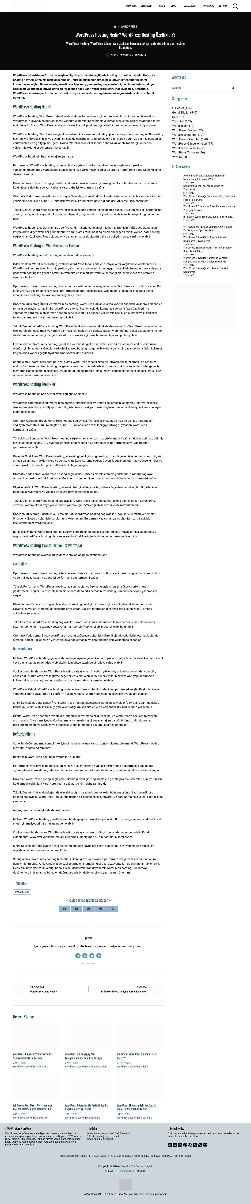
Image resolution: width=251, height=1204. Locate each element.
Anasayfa (131, 6)
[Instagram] (175, 1145)
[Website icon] (85, 955)
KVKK (103, 1156)
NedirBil (141, 1171)
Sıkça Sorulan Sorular (147, 1156)
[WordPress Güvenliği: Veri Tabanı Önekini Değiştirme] (176, 271)
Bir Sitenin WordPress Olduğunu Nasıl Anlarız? (208, 216)
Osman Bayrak (144, 1166)
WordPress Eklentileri (37, 1117)
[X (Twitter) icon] (91, 955)
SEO (175, 117)
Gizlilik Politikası (69, 1156)
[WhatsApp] (200, 1145)
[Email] (205, 1145)
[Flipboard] (112, 909)
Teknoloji (178, 121)
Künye (188, 1156)
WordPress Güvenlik (37, 1066)
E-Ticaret (178, 108)
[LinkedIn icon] (78, 955)
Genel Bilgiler (180, 112)
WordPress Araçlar (184, 130)
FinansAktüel (126, 1171)
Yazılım (177, 157)
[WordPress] (190, 1145)
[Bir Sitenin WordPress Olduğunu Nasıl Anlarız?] (140, 1036)
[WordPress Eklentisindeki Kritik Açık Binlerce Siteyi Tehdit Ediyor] (140, 1087)
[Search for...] (200, 87)
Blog (176, 6)
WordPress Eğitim (139, 1066)
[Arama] (235, 6)
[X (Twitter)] (76, 909)
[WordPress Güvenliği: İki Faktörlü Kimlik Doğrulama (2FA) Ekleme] (88, 1087)
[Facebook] (64, 909)
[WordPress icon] (98, 955)
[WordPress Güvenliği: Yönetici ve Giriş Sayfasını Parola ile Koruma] (36, 1036)
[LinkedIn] (100, 909)
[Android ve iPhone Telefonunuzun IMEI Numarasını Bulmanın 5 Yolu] (176, 179)
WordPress (22, 892)
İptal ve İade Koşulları (120, 1156)
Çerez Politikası (90, 1156)
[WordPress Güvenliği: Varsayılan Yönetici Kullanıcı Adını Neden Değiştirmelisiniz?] (176, 261)
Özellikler (192, 6)
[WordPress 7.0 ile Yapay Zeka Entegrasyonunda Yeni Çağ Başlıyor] (88, 1036)
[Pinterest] (88, 909)
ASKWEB (110, 1171)
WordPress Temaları (185, 152)
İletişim (222, 6)
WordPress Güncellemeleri (92, 1066)
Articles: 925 (88, 963)
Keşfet (163, 6)
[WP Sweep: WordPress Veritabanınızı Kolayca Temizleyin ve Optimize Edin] (36, 1087)
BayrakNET (127, 1166)
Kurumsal (208, 6)
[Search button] (232, 87)
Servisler (148, 6)
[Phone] (195, 1145)
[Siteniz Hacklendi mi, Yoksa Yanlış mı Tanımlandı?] (176, 189)
